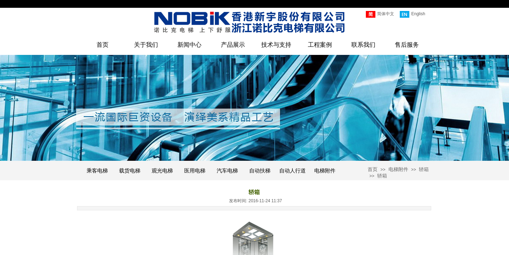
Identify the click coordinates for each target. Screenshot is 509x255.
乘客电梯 (97, 171)
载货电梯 (129, 171)
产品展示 (233, 44)
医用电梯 (194, 171)
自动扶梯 (259, 171)
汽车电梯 (227, 171)
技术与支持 (276, 44)
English (412, 14)
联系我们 (363, 44)
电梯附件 (324, 171)
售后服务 (407, 44)
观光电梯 (162, 171)
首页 (102, 44)
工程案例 (320, 44)
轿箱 (424, 169)
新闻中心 (189, 44)
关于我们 (146, 44)
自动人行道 (292, 171)
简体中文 (380, 14)
